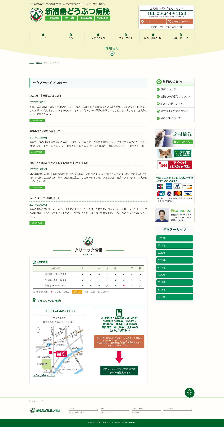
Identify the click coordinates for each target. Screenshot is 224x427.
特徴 (102, 408)
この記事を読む (37, 120)
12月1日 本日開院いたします (45, 95)
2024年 (162, 245)
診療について (168, 89)
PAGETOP (190, 393)
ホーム (72, 408)
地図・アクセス (107, 413)
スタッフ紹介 (168, 408)
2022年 (162, 260)
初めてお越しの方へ (172, 103)
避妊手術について (171, 118)
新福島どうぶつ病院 (111, 422)
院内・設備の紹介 (76, 413)
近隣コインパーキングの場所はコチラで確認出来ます (119, 370)
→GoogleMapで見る (44, 375)
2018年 (162, 289)
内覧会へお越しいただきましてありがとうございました (58, 163)
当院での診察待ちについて (176, 96)
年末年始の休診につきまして (44, 131)
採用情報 (135, 413)
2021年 (162, 267)
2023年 (162, 252)
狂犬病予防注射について (174, 111)
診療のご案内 (137, 408)
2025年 (162, 238)
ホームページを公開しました (44, 198)
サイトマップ (37, 401)
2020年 (162, 275)
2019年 (162, 282)
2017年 (162, 297)
